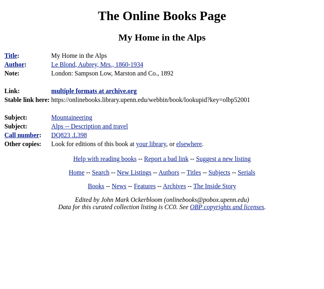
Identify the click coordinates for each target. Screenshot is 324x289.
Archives (174, 186)
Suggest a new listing (223, 158)
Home (76, 172)
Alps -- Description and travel (89, 126)
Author (14, 64)
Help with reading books (105, 158)
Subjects (219, 172)
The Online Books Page (162, 15)
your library (151, 143)
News (119, 186)
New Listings (134, 172)
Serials (246, 172)
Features (144, 186)
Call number (21, 135)
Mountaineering (71, 117)
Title (10, 55)
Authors (169, 172)
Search (101, 172)
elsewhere (189, 143)
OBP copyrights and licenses (227, 207)
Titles (194, 172)
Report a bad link (166, 158)
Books (96, 186)
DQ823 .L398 (69, 135)
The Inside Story (215, 186)
